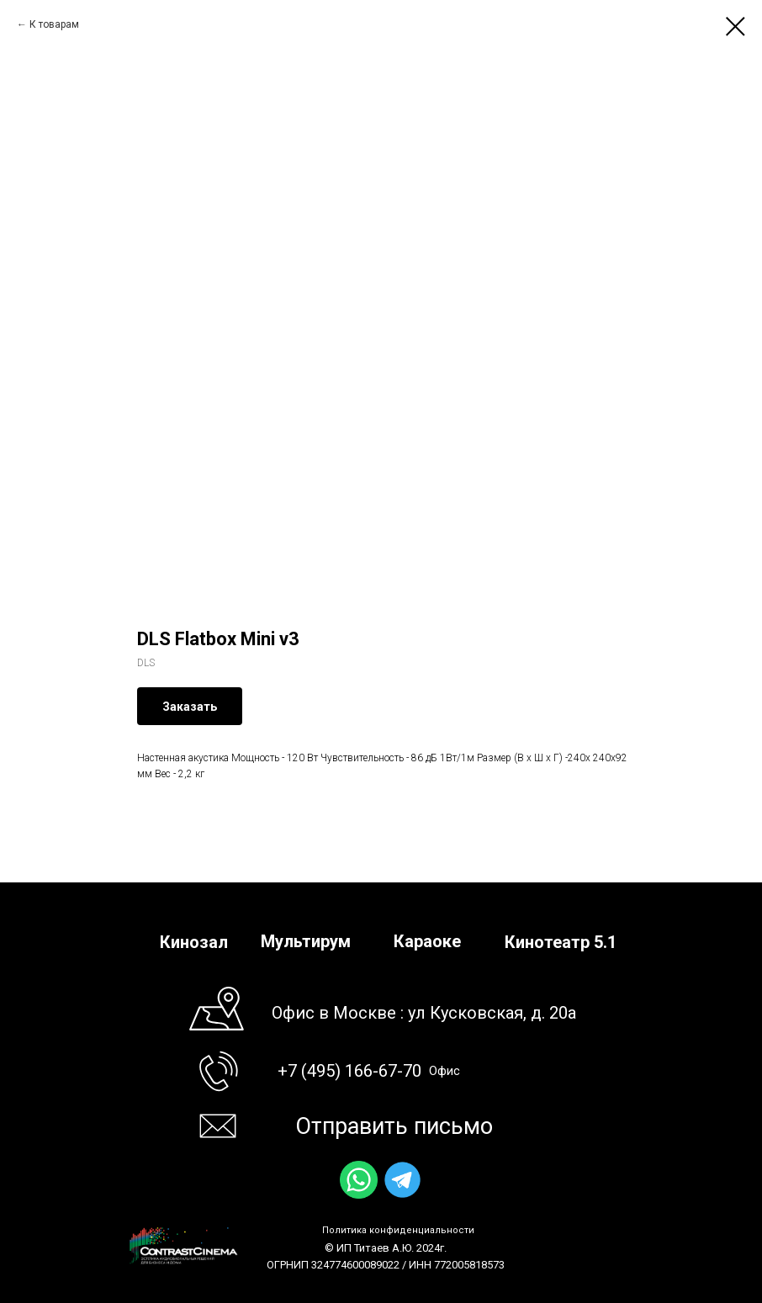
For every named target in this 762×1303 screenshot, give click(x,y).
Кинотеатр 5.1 (560, 942)
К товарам (54, 24)
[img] (359, 1180)
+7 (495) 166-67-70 (349, 1071)
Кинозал (194, 942)
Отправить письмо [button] (394, 1126)
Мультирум (306, 941)
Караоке (427, 941)
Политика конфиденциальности (398, 1230)
